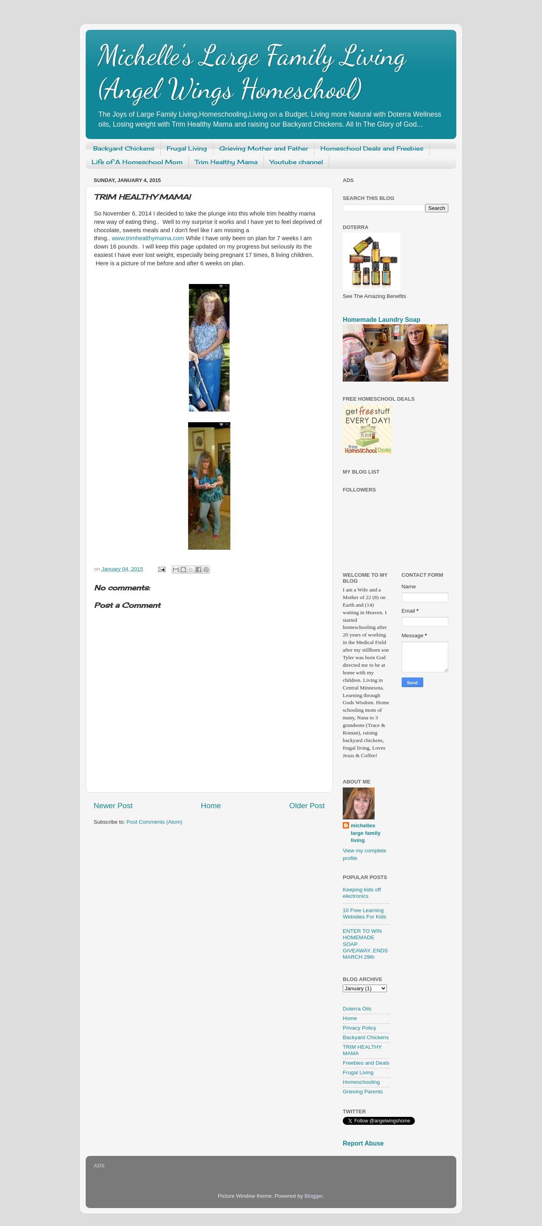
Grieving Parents (363, 1092)
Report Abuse (363, 1143)
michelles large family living (366, 833)
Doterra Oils (357, 1009)
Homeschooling (361, 1082)
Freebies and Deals (366, 1063)
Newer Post (113, 805)
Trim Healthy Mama (226, 162)
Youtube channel (296, 162)
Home (211, 805)
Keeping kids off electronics (362, 893)
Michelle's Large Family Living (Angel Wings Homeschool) (252, 72)
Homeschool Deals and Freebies (371, 148)
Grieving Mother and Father (263, 148)
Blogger (313, 1196)
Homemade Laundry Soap (381, 319)
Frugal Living (187, 148)
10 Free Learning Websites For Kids (364, 913)
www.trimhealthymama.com (148, 238)
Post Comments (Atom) (155, 822)
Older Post (307, 805)
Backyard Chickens (123, 148)
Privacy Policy (359, 1028)
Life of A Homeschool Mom (137, 162)
